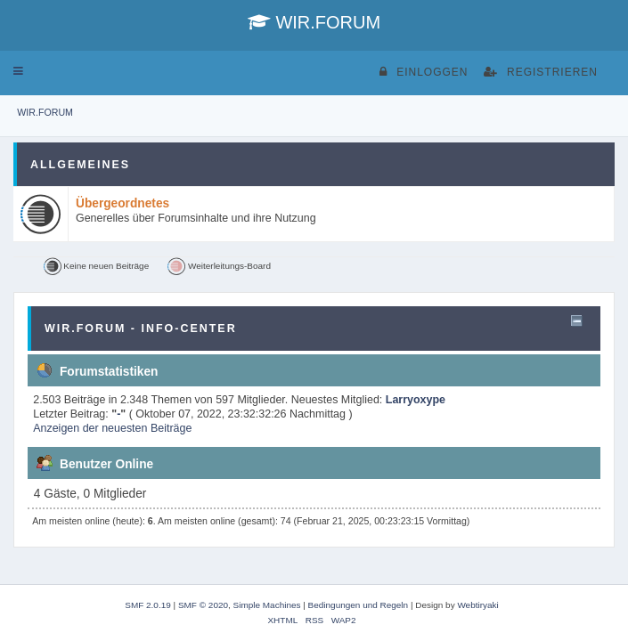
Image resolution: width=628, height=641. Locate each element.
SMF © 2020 (203, 605)
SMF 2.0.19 (148, 605)
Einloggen (423, 72)
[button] (18, 71)
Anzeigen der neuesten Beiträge (112, 428)
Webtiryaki (477, 605)
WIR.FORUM (314, 22)
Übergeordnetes (122, 203)
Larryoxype (415, 400)
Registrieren (541, 72)
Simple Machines (267, 605)
